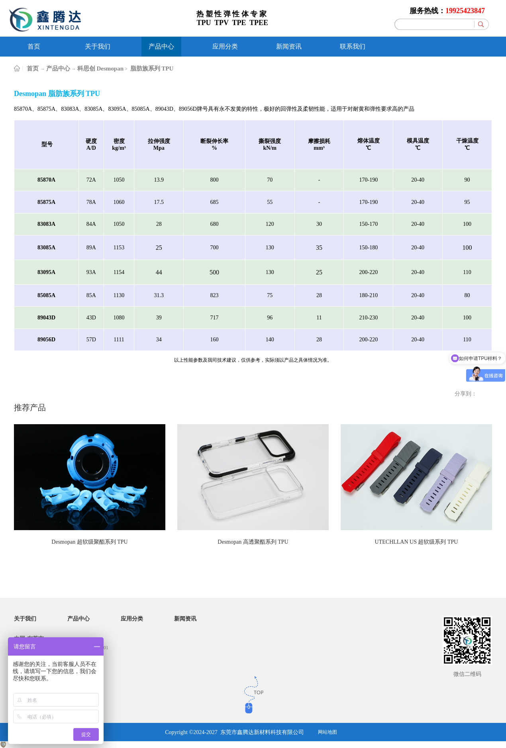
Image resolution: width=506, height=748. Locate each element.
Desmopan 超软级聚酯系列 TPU (89, 542)
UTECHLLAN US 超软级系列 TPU (416, 542)
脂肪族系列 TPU (151, 68)
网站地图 (327, 732)
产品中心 (58, 68)
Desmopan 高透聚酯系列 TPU (253, 542)
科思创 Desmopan (100, 68)
